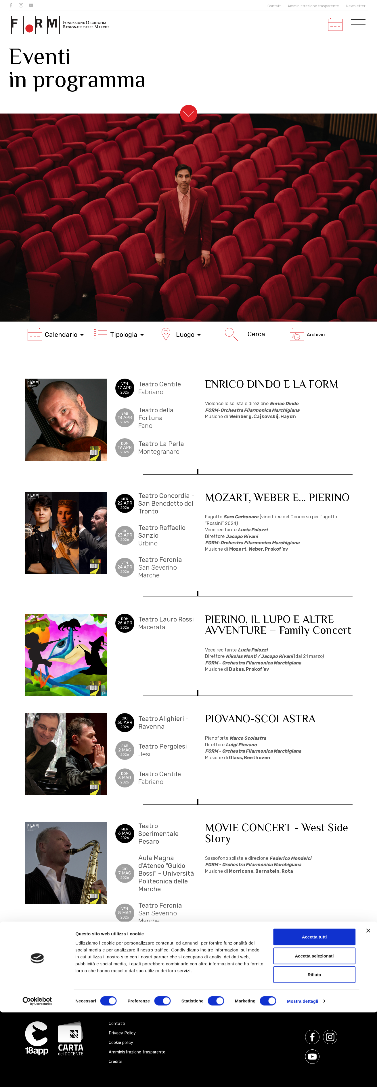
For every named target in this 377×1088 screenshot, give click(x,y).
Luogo (180, 334)
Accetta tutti (314, 1012)
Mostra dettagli (302, 1076)
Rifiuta (314, 1050)
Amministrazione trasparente (313, 6)
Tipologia (118, 334)
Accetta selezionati (314, 1031)
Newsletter (355, 6)
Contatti (273, 6)
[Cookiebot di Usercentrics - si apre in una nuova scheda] (37, 1076)
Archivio (307, 334)
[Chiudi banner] (368, 1006)
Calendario (56, 334)
